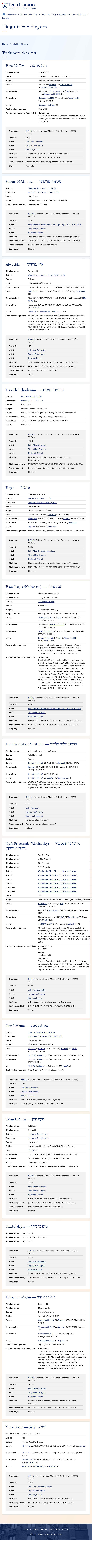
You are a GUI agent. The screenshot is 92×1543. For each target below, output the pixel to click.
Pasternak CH (66, 84)
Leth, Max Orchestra (34, 142)
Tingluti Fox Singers (34, 146)
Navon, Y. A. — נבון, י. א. (38, 1134)
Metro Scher (47, 641)
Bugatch (52, 84)
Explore (5, 18)
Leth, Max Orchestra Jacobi (40, 1486)
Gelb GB (64, 1048)
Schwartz (73, 522)
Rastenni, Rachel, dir (34, 816)
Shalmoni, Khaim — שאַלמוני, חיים (42, 188)
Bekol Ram (32, 518)
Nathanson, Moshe (46, 601)
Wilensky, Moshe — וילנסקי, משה (42, 502)
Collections (12, 14)
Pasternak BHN (70, 638)
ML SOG (32, 1048)
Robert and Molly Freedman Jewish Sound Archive (64, 14)
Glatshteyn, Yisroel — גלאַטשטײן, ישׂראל (45, 1036)
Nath (59, 617)
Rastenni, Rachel (33, 150)
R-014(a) (29, 131)
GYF (61, 903)
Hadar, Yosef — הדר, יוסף (32, 400)
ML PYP (41, 1048)
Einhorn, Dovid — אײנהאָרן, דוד (41, 1032)
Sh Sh (36, 307)
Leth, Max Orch (32, 808)
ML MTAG (80, 291)
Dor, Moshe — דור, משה (31, 396)
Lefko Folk (72, 924)
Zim (67, 91)
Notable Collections (29, 14)
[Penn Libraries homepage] (19, 6)
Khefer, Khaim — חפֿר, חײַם (40, 498)
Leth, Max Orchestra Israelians (41, 551)
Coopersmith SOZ (50, 87)
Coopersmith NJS (46, 98)
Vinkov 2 (32, 311)
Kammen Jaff (63, 778)
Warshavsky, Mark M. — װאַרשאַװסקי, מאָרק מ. (57, 871)
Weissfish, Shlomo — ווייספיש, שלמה (43, 192)
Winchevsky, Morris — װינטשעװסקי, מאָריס (46, 275)
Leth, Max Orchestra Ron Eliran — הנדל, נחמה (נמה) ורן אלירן (54, 224)
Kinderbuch (33, 291)
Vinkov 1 (41, 1055)
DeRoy (31, 1150)
